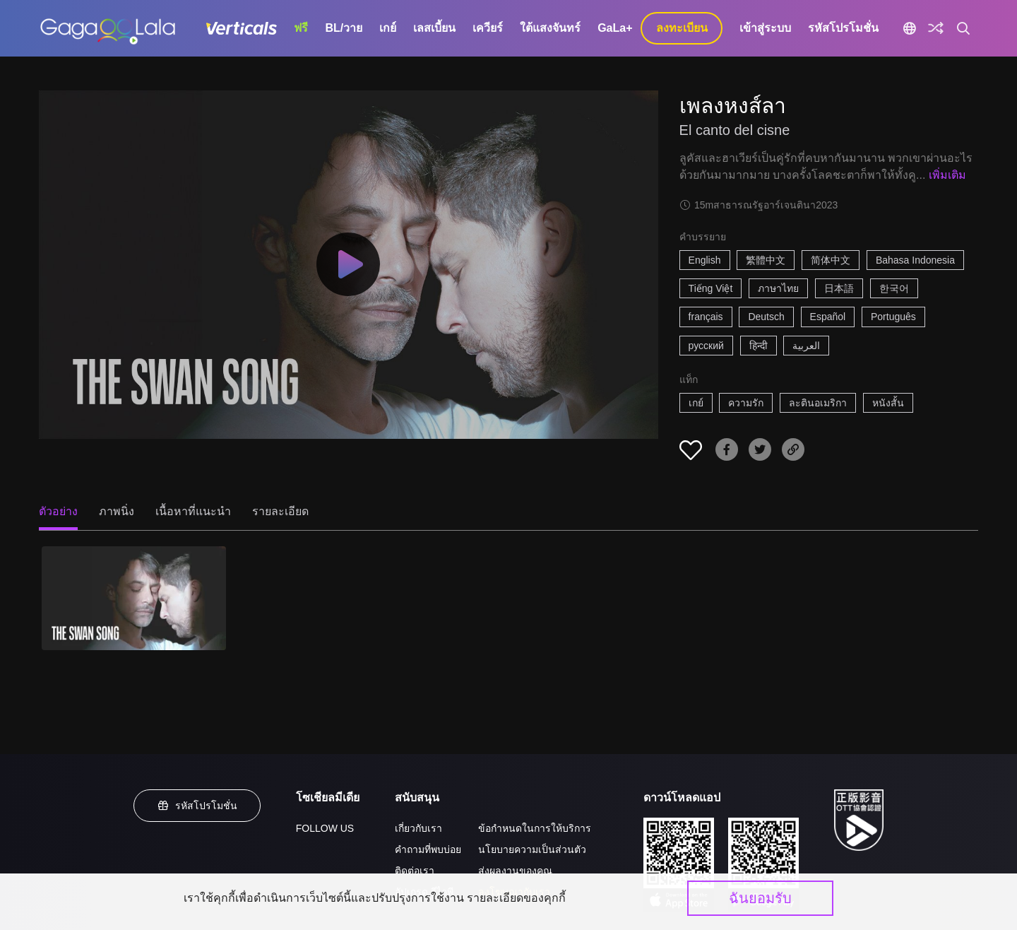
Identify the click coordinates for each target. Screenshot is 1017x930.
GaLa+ (614, 28)
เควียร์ (487, 28)
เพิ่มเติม (947, 175)
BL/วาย (343, 28)
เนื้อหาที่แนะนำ (193, 511)
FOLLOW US (325, 828)
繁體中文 (765, 260)
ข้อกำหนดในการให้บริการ (534, 828)
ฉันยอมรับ (760, 898)
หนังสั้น (888, 402)
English (705, 260)
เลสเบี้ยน (434, 28)
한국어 (894, 288)
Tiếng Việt (711, 288)
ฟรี (301, 28)
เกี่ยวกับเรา (418, 828)
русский (706, 345)
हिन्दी (758, 345)
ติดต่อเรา (414, 870)
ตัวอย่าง (58, 511)
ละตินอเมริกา (818, 402)
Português (893, 316)
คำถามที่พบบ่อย (428, 849)
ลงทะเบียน (682, 28)
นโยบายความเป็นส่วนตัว (532, 849)
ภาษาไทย (778, 288)
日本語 (839, 288)
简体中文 (830, 260)
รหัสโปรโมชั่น (843, 28)
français (706, 316)
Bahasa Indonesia (915, 260)
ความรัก (745, 402)
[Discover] (935, 28)
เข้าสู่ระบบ (765, 28)
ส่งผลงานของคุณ (515, 870)
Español (828, 316)
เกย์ (387, 28)
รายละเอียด (280, 511)
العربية (806, 345)
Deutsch (766, 316)
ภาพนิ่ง (116, 511)
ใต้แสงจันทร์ (550, 28)
